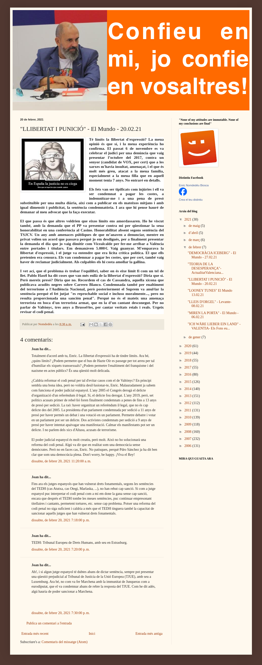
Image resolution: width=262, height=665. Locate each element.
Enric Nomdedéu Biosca (194, 185)
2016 (188, 374)
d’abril (193, 233)
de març (194, 240)
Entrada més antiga (149, 634)
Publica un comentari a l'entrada (49, 623)
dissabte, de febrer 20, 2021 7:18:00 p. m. (60, 520)
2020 (188, 346)
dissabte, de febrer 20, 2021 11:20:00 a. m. (61, 461)
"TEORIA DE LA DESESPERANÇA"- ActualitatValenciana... (205, 268)
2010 (188, 417)
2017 (188, 367)
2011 (188, 410)
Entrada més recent (34, 634)
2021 (188, 219)
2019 (188, 353)
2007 (188, 439)
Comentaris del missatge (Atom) (64, 642)
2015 (188, 382)
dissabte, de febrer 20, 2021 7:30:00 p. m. (60, 613)
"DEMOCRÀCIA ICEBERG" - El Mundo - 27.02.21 (212, 255)
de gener (194, 337)
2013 (188, 396)
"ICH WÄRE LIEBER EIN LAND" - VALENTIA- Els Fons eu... (214, 326)
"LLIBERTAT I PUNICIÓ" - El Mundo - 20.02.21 (210, 282)
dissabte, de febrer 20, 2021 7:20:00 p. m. (60, 549)
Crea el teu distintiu (191, 199)
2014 (188, 389)
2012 (188, 403)
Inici (92, 634)
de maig (194, 226)
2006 (188, 446)
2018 (188, 360)
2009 (188, 424)
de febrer (195, 247)
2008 (188, 432)
